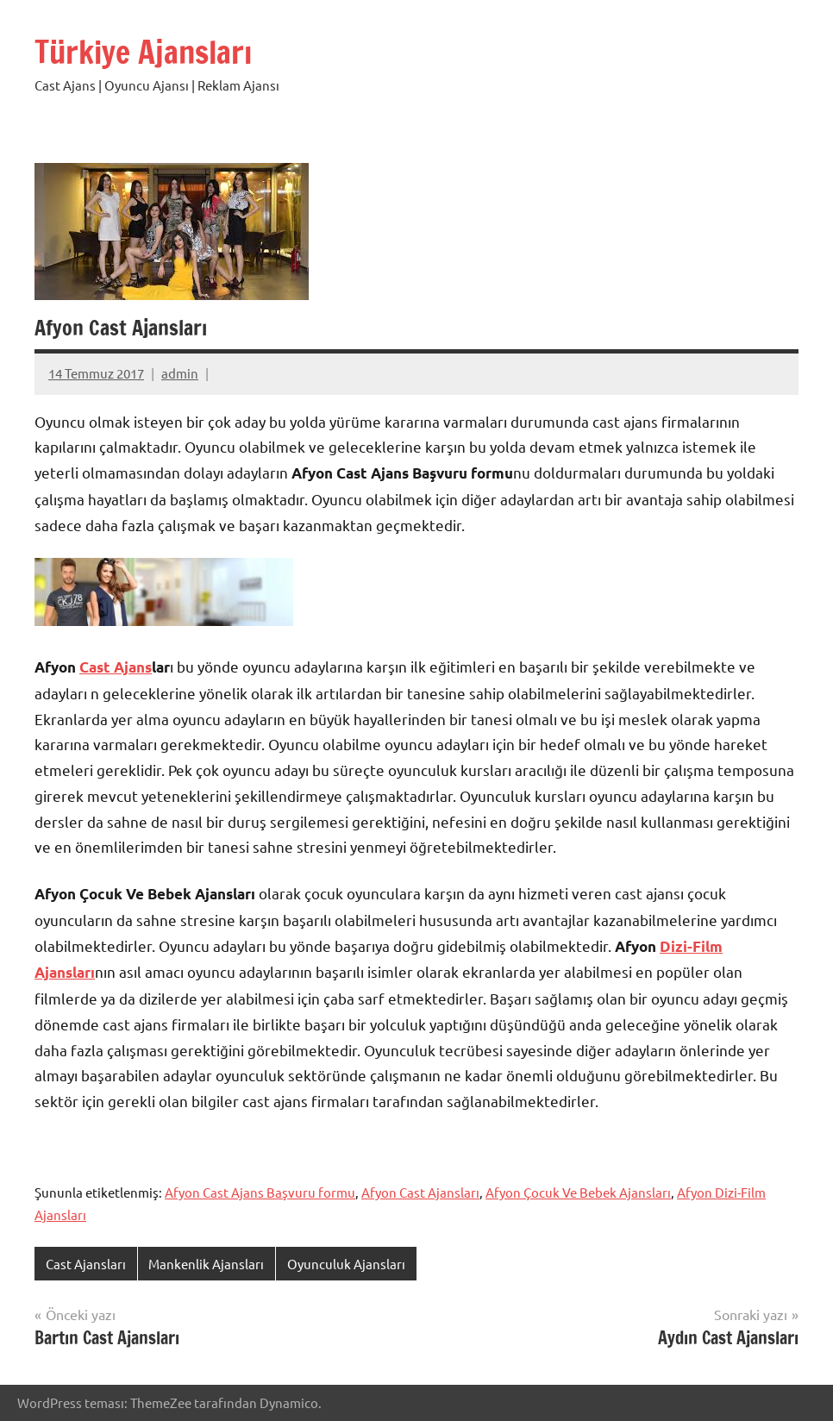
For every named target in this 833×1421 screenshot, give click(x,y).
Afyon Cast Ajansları (420, 1192)
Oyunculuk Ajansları (346, 1263)
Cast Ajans (115, 667)
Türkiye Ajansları (143, 52)
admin (179, 373)
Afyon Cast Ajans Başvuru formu (260, 1192)
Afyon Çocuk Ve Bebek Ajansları (578, 1192)
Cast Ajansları (86, 1263)
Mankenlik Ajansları (206, 1263)
